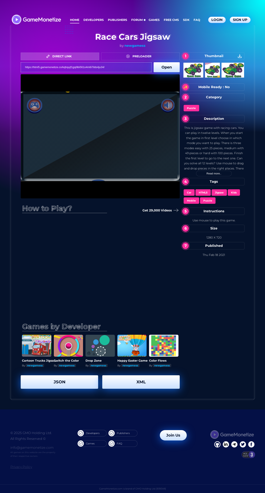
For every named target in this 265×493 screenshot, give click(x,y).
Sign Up (240, 20)
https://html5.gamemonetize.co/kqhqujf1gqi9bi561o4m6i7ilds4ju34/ (86, 67)
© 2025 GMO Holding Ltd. (31, 433)
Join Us (173, 435)
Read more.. (213, 173)
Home (74, 19)
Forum (137, 19)
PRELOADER (139, 56)
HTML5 (203, 192)
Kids (234, 192)
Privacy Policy (21, 467)
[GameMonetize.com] (36, 19)
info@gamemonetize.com (32, 448)
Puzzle (191, 108)
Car (189, 192)
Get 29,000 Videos (159, 210)
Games (154, 19)
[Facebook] (217, 444)
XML (141, 381)
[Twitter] (243, 444)
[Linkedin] (234, 444)
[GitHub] (251, 444)
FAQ (197, 19)
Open (166, 67)
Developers (93, 19)
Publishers (117, 19)
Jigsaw (219, 192)
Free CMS (171, 19)
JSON (59, 381)
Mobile (191, 200)
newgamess (135, 46)
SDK (186, 19)
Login (217, 20)
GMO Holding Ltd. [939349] (150, 488)
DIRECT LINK (60, 56)
